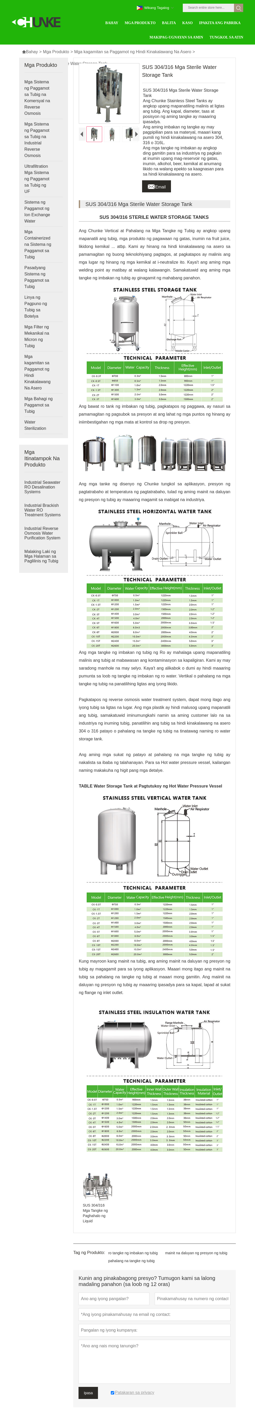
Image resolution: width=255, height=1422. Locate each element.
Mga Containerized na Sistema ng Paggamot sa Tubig (37, 244)
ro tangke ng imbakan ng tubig (133, 1253)
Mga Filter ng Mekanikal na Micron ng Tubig (36, 336)
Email (156, 185)
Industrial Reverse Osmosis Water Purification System (42, 533)
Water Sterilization (35, 425)
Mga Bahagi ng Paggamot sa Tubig (38, 405)
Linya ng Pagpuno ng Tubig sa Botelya (35, 306)
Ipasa (88, 1393)
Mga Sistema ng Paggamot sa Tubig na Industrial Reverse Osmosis (36, 140)
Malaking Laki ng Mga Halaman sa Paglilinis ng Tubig (41, 556)
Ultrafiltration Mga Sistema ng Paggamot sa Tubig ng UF (36, 179)
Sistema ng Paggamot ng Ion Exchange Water (37, 211)
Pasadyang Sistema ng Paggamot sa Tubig (36, 277)
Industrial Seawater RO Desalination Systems (42, 487)
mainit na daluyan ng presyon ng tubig (196, 1253)
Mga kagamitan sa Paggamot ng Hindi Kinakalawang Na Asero (132, 52)
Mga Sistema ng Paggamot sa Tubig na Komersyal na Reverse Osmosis (37, 98)
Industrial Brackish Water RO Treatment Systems (42, 510)
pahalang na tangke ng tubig (131, 1261)
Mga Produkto (56, 52)
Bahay (30, 52)
